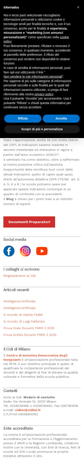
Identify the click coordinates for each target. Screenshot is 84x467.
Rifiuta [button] (23, 118)
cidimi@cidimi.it (28, 410)
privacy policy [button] (44, 94)
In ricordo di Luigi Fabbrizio (24, 321)
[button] (78, 7)
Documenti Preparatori (29, 222)
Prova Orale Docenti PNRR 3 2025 (28, 328)
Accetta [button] (61, 118)
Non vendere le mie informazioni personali (33, 76)
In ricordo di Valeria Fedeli (23, 314)
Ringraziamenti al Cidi (19, 275)
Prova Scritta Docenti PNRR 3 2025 (29, 335)
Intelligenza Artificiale (19, 301)
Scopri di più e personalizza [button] (41, 129)
